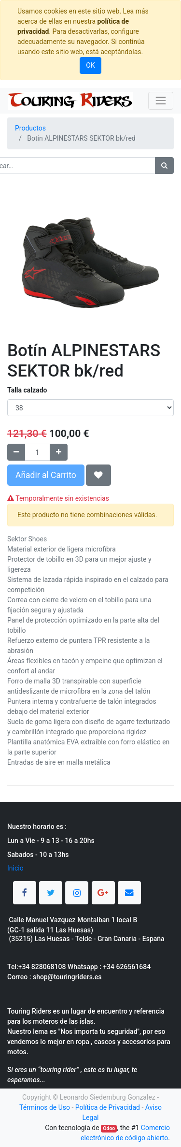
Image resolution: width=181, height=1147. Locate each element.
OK (90, 65)
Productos (30, 128)
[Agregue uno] (59, 452)
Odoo (109, 1128)
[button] (98, 475)
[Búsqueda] (164, 165)
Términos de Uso (44, 1107)
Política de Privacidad (107, 1107)
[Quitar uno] (16, 452)
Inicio (15, 868)
